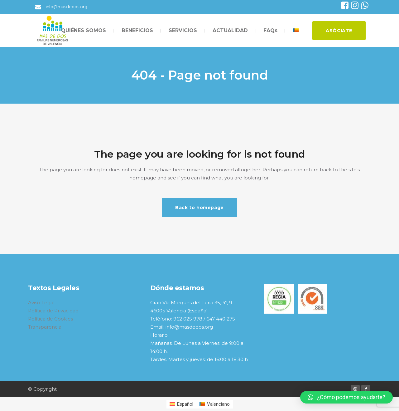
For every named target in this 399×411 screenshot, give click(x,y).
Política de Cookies (50, 319)
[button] (346, 397)
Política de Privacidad (53, 311)
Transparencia (44, 327)
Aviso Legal (41, 303)
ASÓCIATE (339, 30)
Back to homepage (199, 207)
